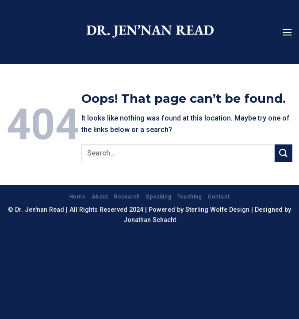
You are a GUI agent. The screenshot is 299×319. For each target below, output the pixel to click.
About (100, 197)
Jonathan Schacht (149, 220)
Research (127, 197)
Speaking (158, 197)
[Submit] (283, 153)
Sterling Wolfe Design (217, 210)
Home (77, 197)
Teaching (189, 197)
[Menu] (287, 32)
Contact (219, 197)
